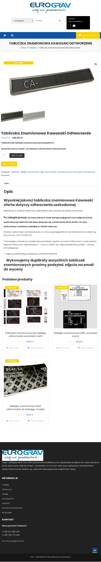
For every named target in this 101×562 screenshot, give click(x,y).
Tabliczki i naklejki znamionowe (25, 172)
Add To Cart (16, 155)
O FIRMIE (5, 485)
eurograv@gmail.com (14, 541)
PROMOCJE (7, 490)
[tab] (6, 183)
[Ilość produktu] (5, 155)
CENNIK (5, 494)
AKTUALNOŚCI (8, 499)
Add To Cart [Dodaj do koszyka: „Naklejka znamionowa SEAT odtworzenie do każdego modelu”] (14, 421)
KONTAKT (6, 503)
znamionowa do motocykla (69, 172)
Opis (6, 183)
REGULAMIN (6, 513)
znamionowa (50, 172)
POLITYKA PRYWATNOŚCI (12, 508)
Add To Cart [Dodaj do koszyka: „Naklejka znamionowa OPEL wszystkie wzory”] (64, 348)
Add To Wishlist (37, 348)
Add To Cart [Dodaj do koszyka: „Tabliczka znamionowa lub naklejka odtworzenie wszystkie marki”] (14, 348)
